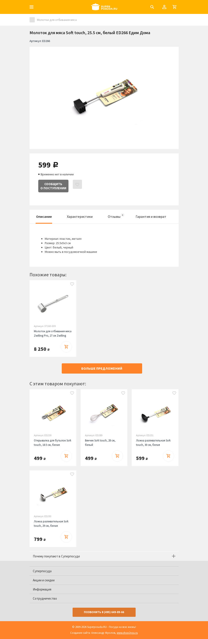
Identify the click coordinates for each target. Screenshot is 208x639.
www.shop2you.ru (127, 633)
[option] (104, 94)
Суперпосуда (42, 571)
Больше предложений (101, 368)
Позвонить (104, 612)
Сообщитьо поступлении (53, 186)
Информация (42, 589)
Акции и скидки (44, 580)
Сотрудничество (45, 598)
